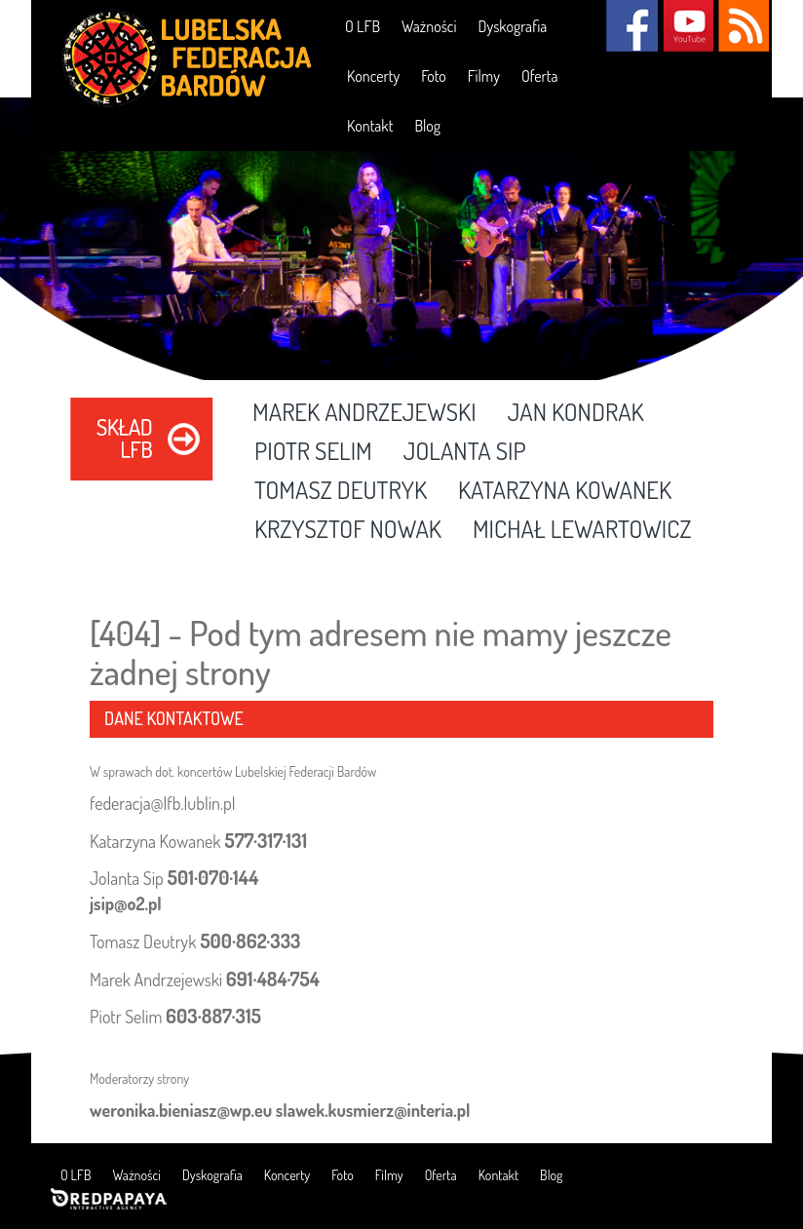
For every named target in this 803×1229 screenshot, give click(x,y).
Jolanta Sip (464, 452)
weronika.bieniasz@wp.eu (181, 1110)
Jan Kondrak (576, 413)
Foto (433, 76)
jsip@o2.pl (126, 903)
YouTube (687, 26)
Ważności (429, 26)
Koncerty (373, 76)
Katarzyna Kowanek (564, 491)
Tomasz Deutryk (340, 491)
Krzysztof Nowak (347, 530)
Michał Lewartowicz (582, 530)
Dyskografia (512, 26)
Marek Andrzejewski (364, 413)
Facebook (632, 26)
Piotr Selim (313, 452)
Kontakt (370, 125)
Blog (427, 125)
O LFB (362, 26)
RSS (743, 26)
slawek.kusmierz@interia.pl (373, 1110)
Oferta (539, 76)
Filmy (484, 76)
